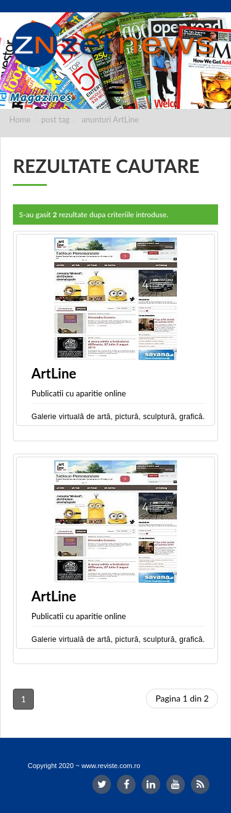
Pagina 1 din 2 (182, 698)
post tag (55, 119)
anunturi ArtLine (110, 119)
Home (20, 119)
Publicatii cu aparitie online (78, 393)
